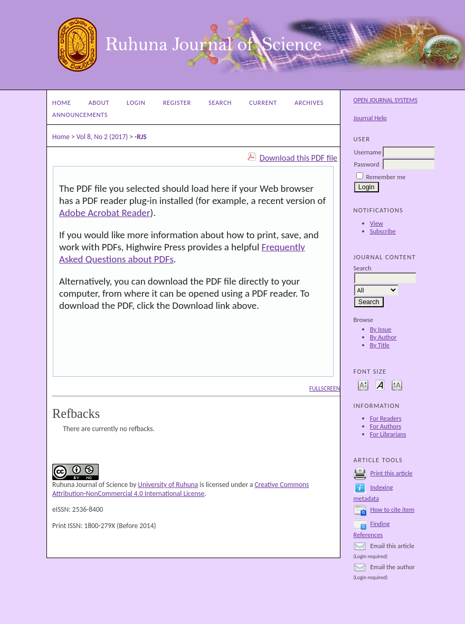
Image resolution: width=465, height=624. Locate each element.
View (376, 223)
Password (366, 164)
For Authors (385, 426)
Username (368, 152)
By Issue (381, 329)
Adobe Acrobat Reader (104, 213)
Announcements (80, 115)
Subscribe (383, 231)
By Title (380, 345)
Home (61, 102)
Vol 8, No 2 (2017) (102, 136)
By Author (383, 337)
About (99, 102)
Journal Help (370, 118)
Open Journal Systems (385, 100)
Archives (309, 102)
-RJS (140, 136)
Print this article (391, 473)
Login (136, 102)
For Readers (386, 418)
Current (263, 102)
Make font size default (380, 384)
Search (220, 102)
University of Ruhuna (168, 484)
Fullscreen (324, 388)
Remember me (385, 177)
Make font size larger (397, 384)
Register (177, 102)
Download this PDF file (298, 158)
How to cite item (392, 509)
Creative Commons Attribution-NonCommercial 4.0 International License (180, 489)
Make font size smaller (363, 384)
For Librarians (388, 434)
